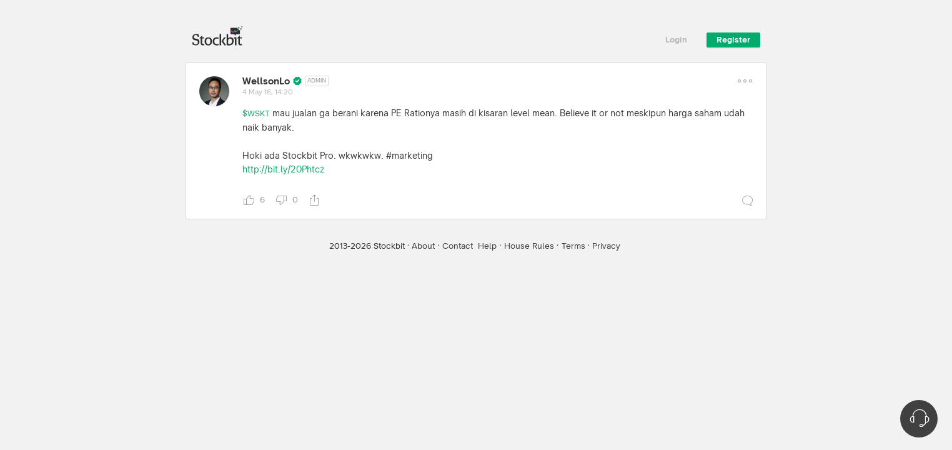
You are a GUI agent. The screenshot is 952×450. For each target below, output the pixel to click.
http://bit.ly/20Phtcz (283, 169)
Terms (573, 246)
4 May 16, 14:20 (267, 92)
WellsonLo (266, 81)
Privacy (606, 246)
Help (487, 246)
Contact (457, 246)
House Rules (529, 246)
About (423, 246)
